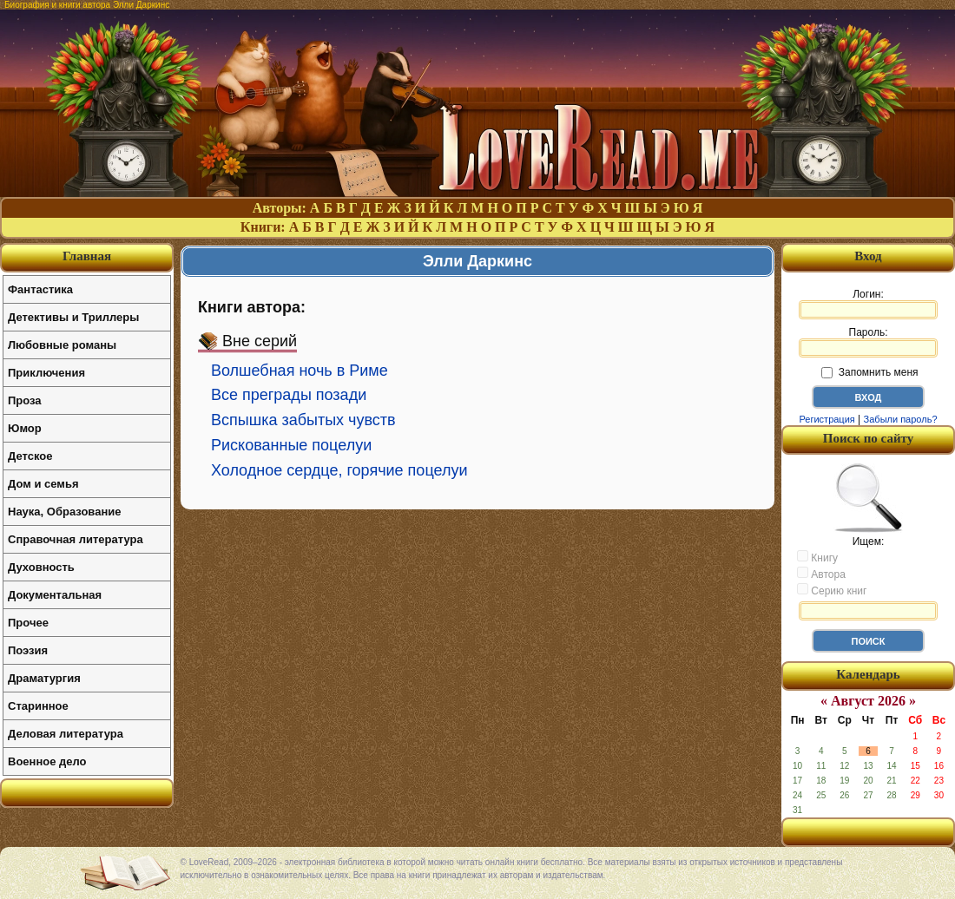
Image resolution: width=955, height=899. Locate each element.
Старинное (38, 705)
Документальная (55, 594)
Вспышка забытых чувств (303, 420)
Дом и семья (43, 483)
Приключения (46, 372)
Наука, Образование (64, 511)
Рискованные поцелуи (291, 445)
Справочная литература (75, 539)
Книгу (817, 557)
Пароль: (868, 342)
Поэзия (28, 650)
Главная (87, 256)
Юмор (25, 428)
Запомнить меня (869, 372)
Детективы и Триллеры (73, 317)
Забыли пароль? (901, 419)
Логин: (868, 303)
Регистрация (826, 419)
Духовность (41, 567)
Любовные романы (62, 344)
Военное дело (47, 761)
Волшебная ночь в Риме (299, 370)
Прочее (28, 622)
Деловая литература (65, 733)
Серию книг (831, 590)
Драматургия (44, 678)
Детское (30, 456)
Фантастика (40, 289)
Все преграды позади (288, 395)
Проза (25, 400)
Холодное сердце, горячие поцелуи (339, 470)
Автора (821, 574)
